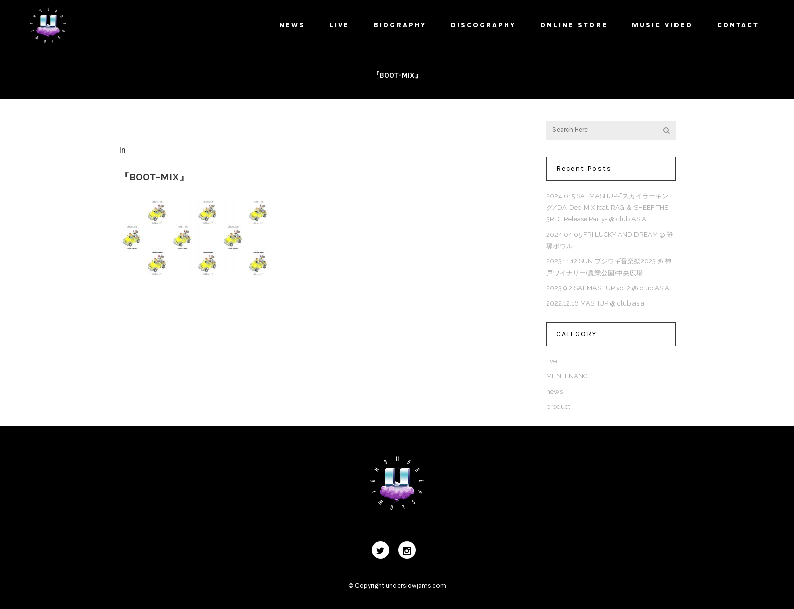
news (554, 391)
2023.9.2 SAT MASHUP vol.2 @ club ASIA (607, 288)
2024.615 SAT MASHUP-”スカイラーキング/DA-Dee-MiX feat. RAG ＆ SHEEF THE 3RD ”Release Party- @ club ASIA (607, 207)
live (551, 361)
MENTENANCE (568, 376)
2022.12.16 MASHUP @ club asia (595, 303)
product (558, 406)
